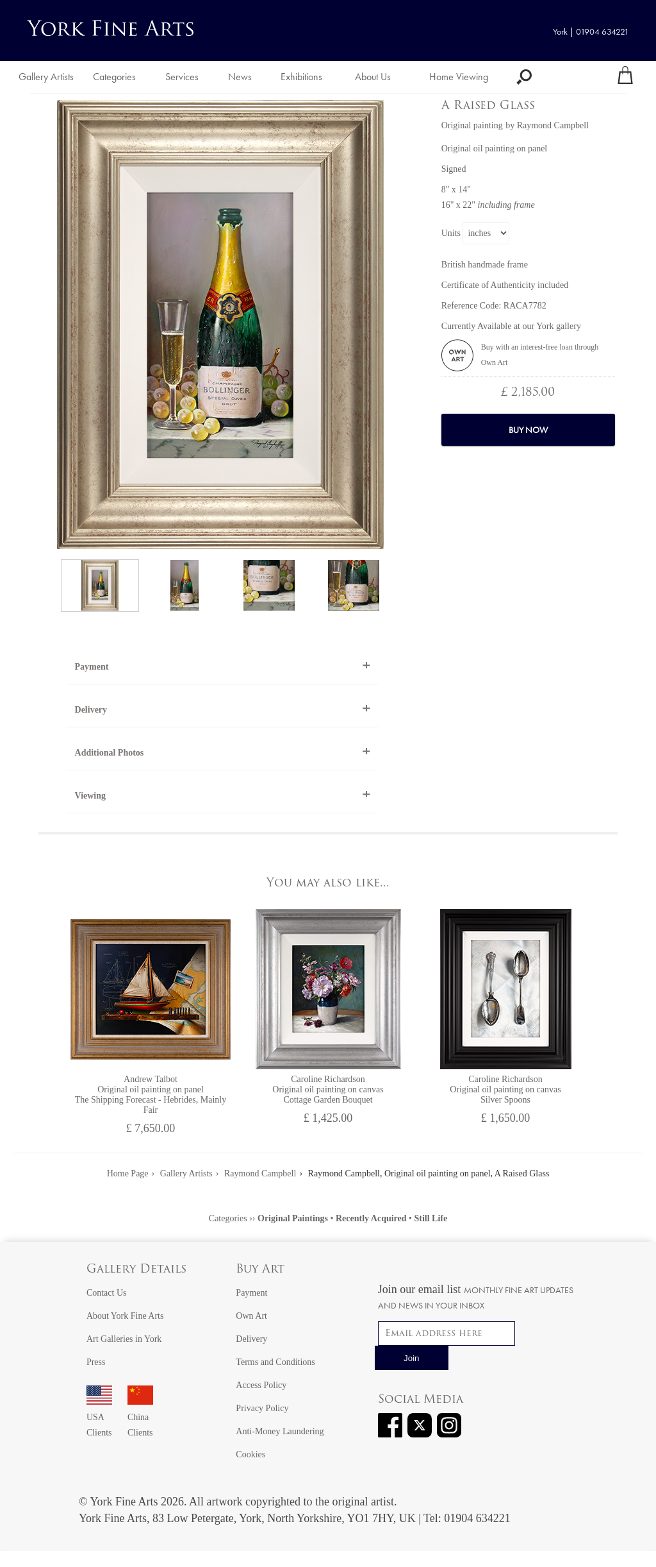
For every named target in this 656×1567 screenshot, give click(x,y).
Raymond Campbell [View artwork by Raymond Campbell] (553, 125)
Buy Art (260, 1270)
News (240, 77)
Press (96, 1362)
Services (182, 77)
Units (451, 233)
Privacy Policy (262, 1408)
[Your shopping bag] (625, 77)
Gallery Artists (46, 77)
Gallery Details (136, 1270)
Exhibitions (301, 77)
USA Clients (99, 1417)
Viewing (90, 795)
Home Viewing (458, 77)
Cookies (250, 1454)
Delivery (91, 710)
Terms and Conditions (275, 1362)
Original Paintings (293, 1218)
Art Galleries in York (123, 1339)
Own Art (251, 1316)
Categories (114, 77)
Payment (92, 667)
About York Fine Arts (125, 1316)
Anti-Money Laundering (280, 1431)
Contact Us (106, 1293)
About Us (373, 77)
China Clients (140, 1417)
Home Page (128, 1173)
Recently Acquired (371, 1218)
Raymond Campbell (260, 1173)
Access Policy (261, 1385)
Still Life (430, 1218)
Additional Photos (109, 753)
